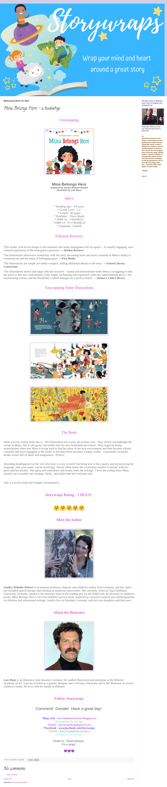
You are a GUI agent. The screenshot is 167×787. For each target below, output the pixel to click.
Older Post (130, 779)
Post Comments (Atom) (19, 782)
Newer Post (8, 779)
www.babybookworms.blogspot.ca (76, 718)
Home (69, 779)
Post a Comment (12, 775)
